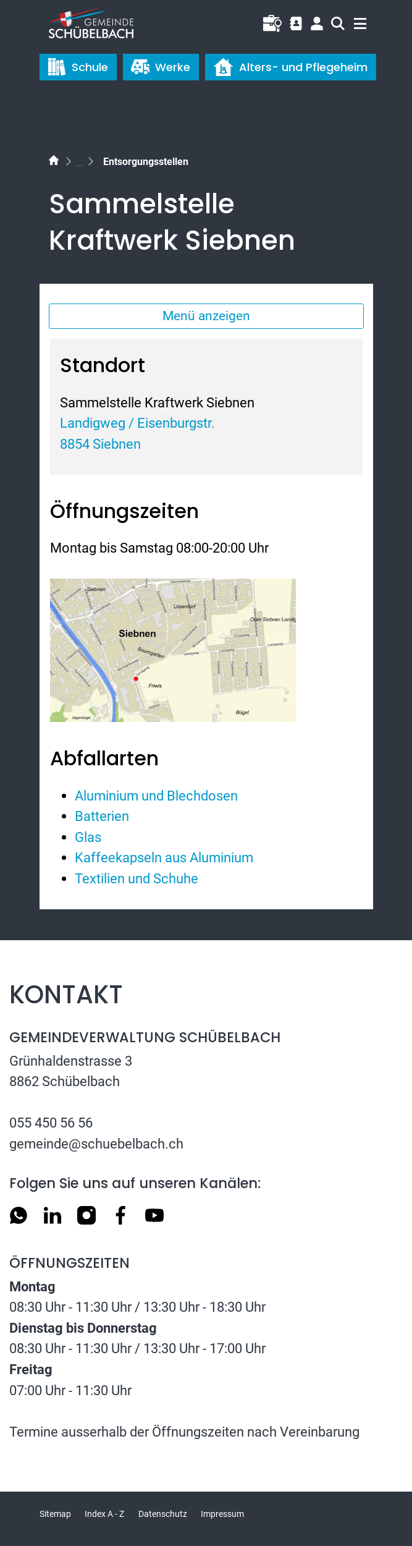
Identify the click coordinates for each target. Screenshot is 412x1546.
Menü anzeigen (206, 315)
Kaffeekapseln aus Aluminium (164, 857)
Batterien (102, 816)
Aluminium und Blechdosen (156, 796)
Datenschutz (162, 1514)
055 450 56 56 (51, 1123)
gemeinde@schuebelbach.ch (96, 1144)
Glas (88, 837)
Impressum (222, 1514)
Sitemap (55, 1514)
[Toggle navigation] (354, 21)
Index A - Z (104, 1514)
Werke (160, 66)
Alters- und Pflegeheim (290, 67)
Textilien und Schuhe (136, 878)
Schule (78, 66)
